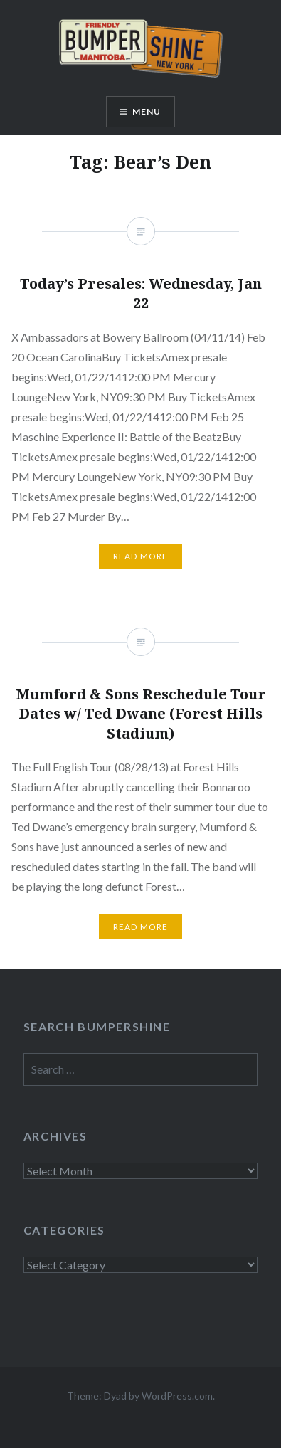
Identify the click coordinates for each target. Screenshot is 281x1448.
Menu (146, 111)
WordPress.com (177, 1396)
